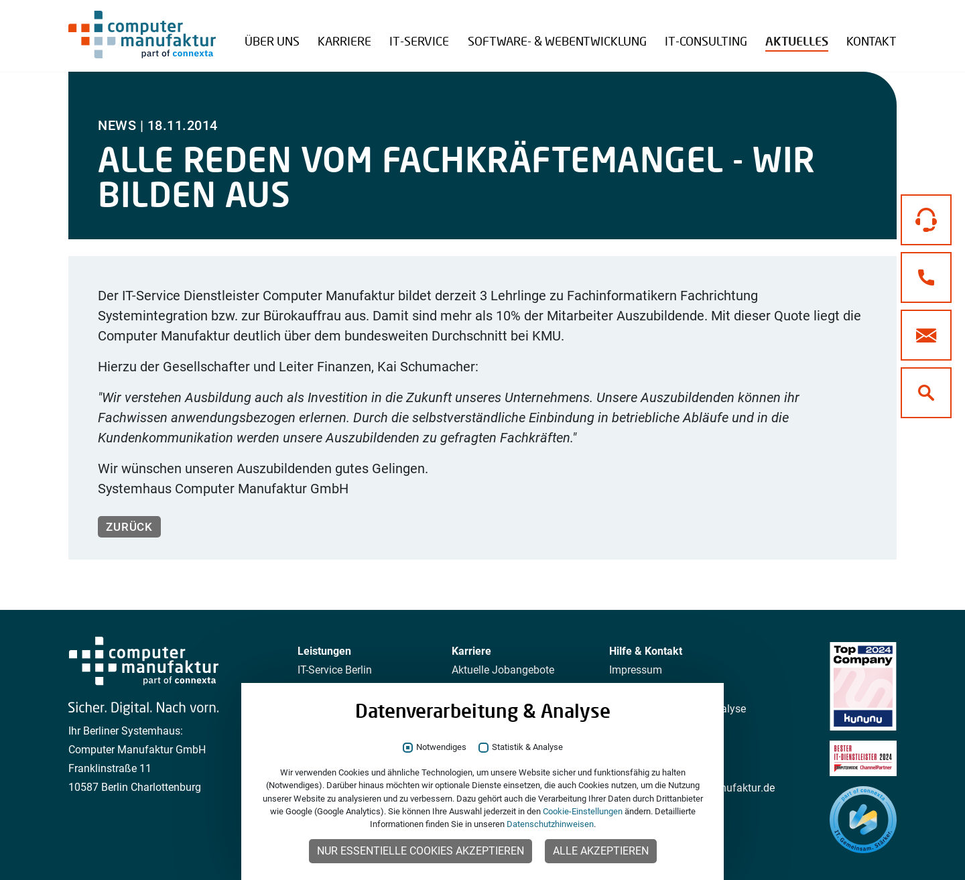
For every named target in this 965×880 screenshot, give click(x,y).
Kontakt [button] (871, 41)
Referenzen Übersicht (309, 31)
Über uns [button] (272, 41)
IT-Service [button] (419, 41)
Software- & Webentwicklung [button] (557, 41)
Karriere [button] (344, 41)
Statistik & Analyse (527, 747)
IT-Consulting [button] (706, 41)
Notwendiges (441, 747)
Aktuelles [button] (796, 41)
